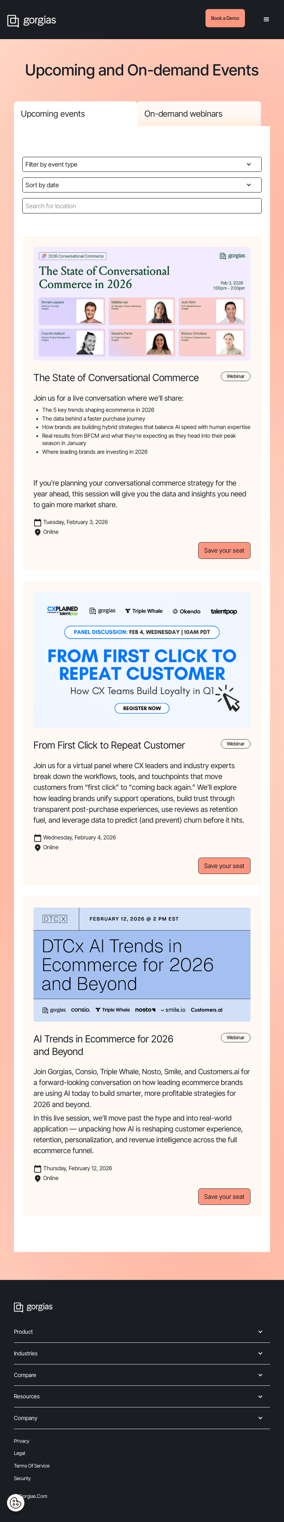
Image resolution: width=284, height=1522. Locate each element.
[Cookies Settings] (15, 1503)
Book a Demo (225, 18)
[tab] (75, 113)
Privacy (21, 1441)
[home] (31, 20)
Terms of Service (32, 1466)
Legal (19, 1453)
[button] (266, 19)
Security (22, 1478)
